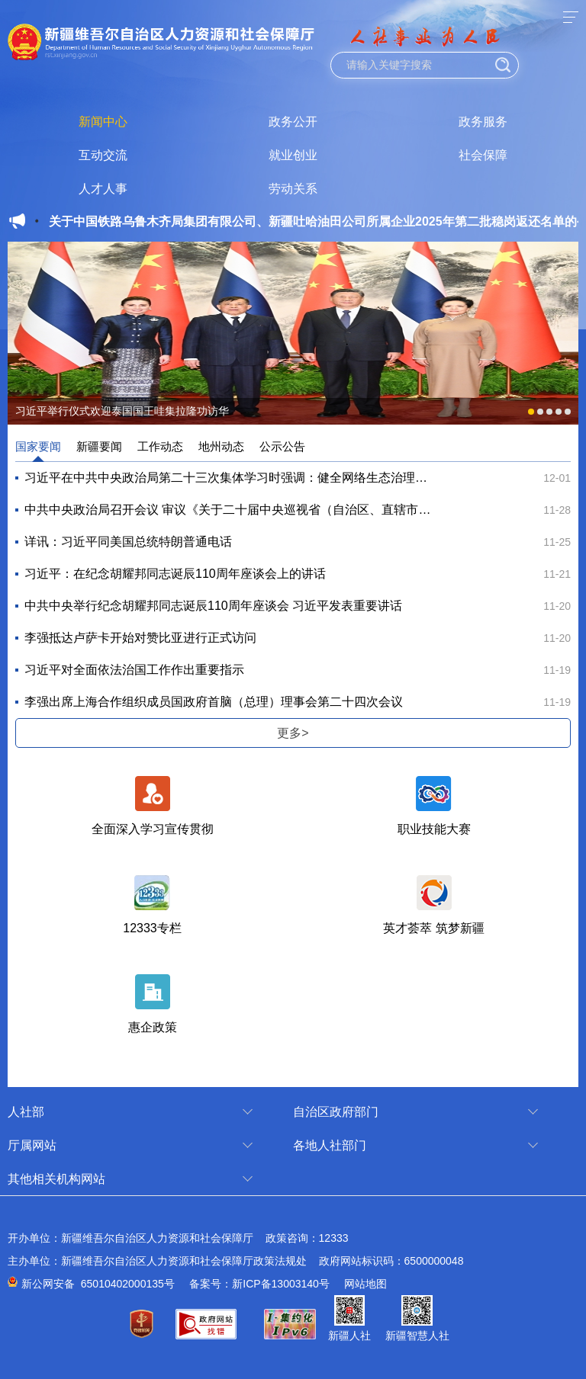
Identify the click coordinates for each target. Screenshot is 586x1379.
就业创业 (293, 155)
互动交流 (103, 155)
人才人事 (103, 188)
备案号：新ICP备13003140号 (259, 1284)
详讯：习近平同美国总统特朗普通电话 (128, 541)
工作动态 (160, 446)
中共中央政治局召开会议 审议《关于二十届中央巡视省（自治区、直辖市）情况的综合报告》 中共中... (228, 509)
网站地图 (365, 1284)
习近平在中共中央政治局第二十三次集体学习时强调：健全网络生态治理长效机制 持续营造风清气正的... (228, 477)
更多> (292, 732)
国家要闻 (38, 446)
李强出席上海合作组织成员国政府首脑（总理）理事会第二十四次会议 (213, 701)
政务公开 (293, 121)
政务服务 (483, 121)
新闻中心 (103, 121)
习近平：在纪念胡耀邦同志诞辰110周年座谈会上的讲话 (175, 573)
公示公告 (282, 446)
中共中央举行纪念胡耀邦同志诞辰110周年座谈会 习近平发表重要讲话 (213, 605)
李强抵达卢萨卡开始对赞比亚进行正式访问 (140, 637)
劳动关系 (293, 188)
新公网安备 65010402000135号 (98, 1284)
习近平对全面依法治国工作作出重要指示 (134, 669)
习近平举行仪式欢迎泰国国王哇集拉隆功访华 (122, 411)
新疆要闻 (99, 446)
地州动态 (221, 446)
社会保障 (483, 155)
